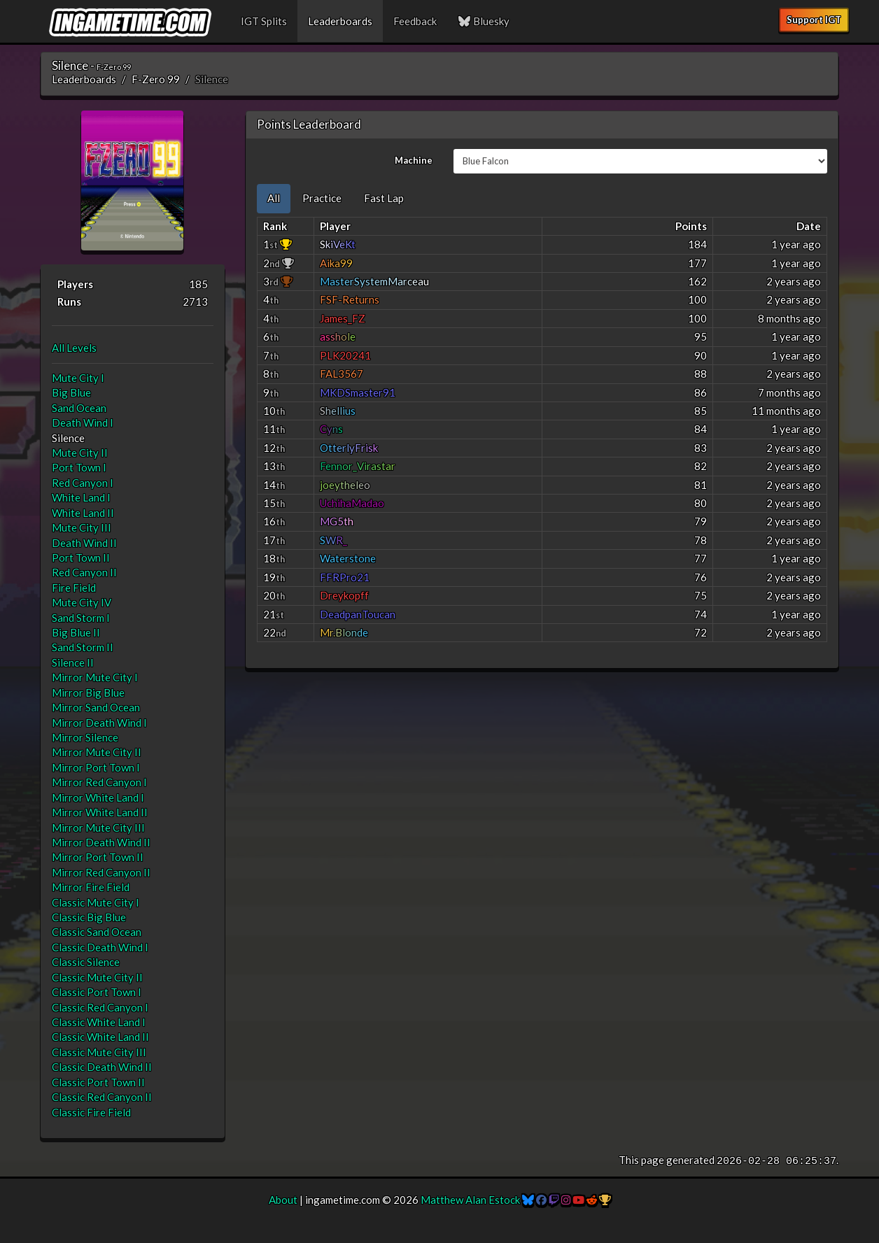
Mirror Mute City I (95, 677)
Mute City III (81, 527)
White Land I (81, 497)
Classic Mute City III (99, 1052)
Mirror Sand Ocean (96, 707)
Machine (414, 160)
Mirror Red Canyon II (101, 872)
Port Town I (79, 467)
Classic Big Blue (89, 917)
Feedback (415, 21)
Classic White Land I (99, 1022)
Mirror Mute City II (96, 752)
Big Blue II (76, 632)
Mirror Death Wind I (99, 722)
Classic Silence (86, 962)
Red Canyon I (82, 482)
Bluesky (483, 21)
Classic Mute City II (97, 977)
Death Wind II (84, 543)
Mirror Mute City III (98, 827)
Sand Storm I (81, 617)
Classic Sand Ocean (96, 931)
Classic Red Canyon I (100, 1007)
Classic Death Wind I (100, 947)
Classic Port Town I (96, 992)
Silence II (73, 662)
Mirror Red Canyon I (99, 782)
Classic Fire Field (91, 1112)
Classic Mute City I (95, 902)
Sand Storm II (82, 647)
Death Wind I (82, 422)
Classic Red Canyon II (102, 1097)
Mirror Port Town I (96, 767)
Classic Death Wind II (102, 1066)
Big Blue (71, 392)
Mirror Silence (85, 737)
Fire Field (74, 587)
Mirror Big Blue (88, 692)
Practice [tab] (322, 198)
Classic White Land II (100, 1036)
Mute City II (80, 452)
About (283, 1199)
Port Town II (81, 557)
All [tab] (273, 198)
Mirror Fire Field (90, 887)
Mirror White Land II (100, 812)
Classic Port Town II (98, 1082)
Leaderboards (340, 21)
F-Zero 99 (156, 79)
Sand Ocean (79, 408)
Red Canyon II (84, 572)
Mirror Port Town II (97, 857)
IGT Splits (264, 21)
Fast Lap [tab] (384, 198)
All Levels (74, 347)
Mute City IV (81, 602)
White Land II (83, 512)
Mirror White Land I (98, 797)
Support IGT (814, 19)
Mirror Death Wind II (101, 842)
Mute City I (78, 377)
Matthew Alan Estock (470, 1199)
